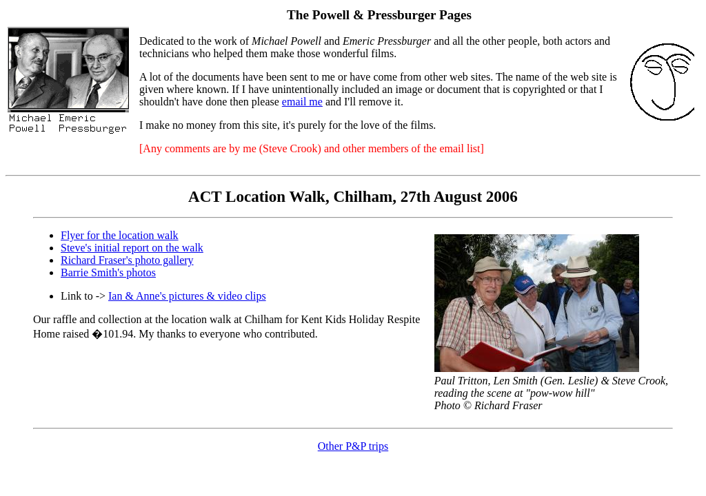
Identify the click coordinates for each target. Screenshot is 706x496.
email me (302, 101)
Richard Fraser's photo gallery (127, 260)
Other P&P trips (353, 446)
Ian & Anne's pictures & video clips (187, 296)
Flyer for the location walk (120, 235)
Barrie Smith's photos (108, 272)
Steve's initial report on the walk (132, 248)
